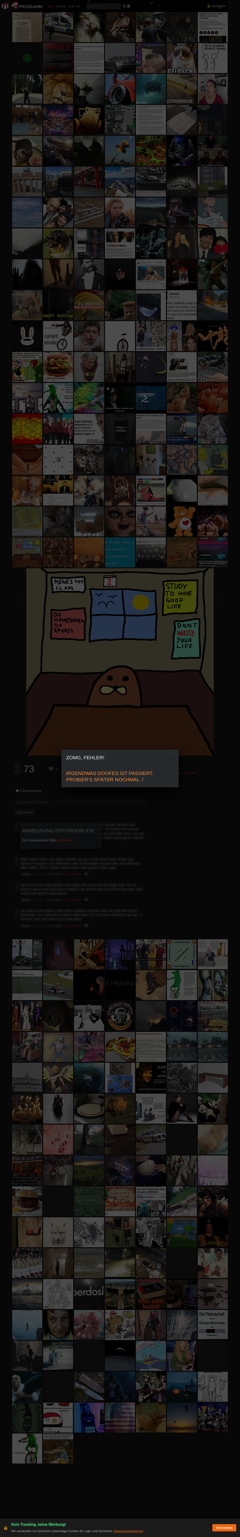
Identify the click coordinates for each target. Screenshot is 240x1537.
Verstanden (224, 1528)
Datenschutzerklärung (128, 1531)
